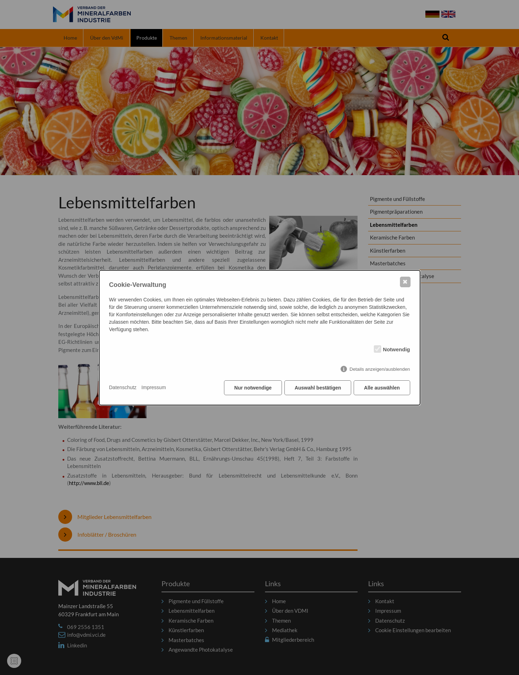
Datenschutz (123, 387)
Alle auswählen (382, 388)
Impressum (153, 387)
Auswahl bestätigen (318, 388)
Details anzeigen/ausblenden (379, 369)
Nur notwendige (253, 388)
